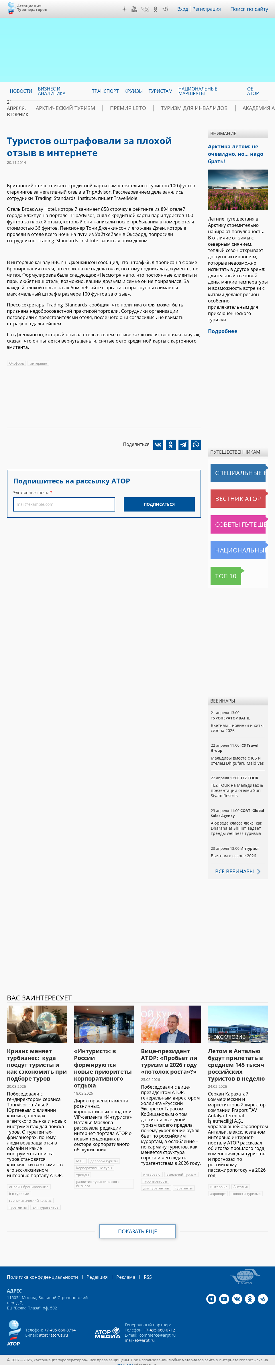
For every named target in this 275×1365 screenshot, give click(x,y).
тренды (82, 1170)
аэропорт (218, 1189)
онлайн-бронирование (28, 1182)
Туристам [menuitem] (161, 91)
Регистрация (211, 9)
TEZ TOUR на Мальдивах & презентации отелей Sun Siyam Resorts (236, 786)
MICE (80, 1156)
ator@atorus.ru (53, 1330)
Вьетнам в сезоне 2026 (233, 851)
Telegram (169, 9)
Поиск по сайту (251, 9)
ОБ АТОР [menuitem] (253, 91)
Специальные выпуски (237, 468)
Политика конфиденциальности (38, 1272)
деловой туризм (104, 1156)
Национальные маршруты (239, 545)
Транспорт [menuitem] (105, 91)
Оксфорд (16, 363)
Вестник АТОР (227, 494)
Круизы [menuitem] (133, 91)
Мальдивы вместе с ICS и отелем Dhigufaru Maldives (236, 756)
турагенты (17, 1202)
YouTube (138, 9)
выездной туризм (180, 1169)
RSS (134, 1272)
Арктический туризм (59, 108)
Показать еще (137, 1227)
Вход (187, 9)
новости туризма (246, 1189)
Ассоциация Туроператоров (32, 7)
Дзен (128, 9)
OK (159, 9)
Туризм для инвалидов (165, 108)
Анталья (240, 1182)
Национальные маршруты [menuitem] (197, 91)
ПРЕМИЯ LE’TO (111, 108)
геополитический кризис (30, 1195)
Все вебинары (232, 867)
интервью (38, 363)
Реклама (114, 1272)
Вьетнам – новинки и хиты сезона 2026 (237, 723)
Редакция (87, 1272)
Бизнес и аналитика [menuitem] (51, 91)
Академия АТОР (223, 108)
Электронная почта (31, 492)
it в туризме (19, 1189)
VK (149, 9)
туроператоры (155, 1176)
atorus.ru (125, 1359)
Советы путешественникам (239, 519)
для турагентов (45, 1202)
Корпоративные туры (94, 1163)
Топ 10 (219, 571)
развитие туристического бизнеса (97, 1179)
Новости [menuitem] (21, 91)
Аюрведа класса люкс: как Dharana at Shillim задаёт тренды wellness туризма (236, 823)
